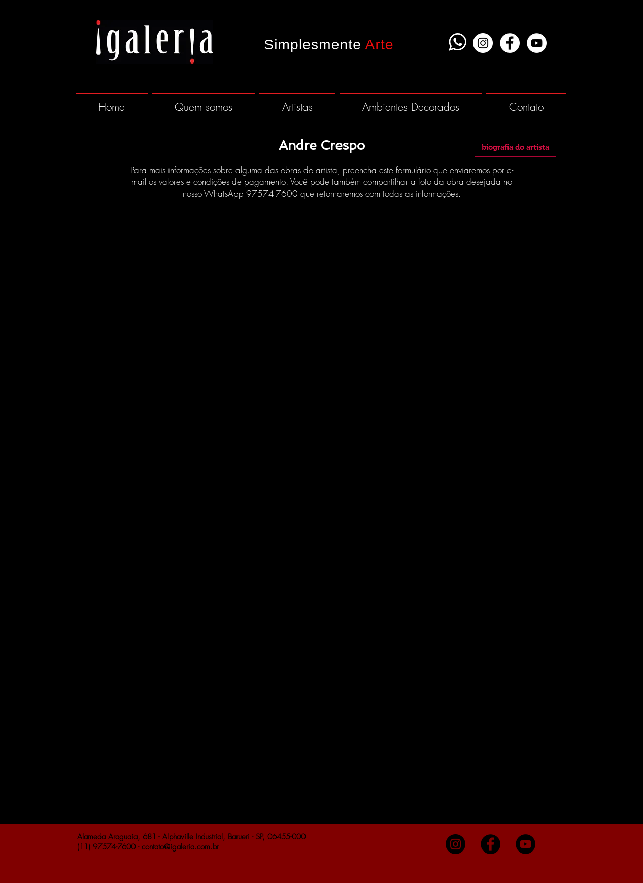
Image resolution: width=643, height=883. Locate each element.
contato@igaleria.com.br (180, 847)
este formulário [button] (405, 170)
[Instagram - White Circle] (483, 43)
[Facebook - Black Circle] (490, 844)
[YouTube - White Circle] (537, 43)
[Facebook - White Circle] (510, 43)
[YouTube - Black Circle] (525, 844)
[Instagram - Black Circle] (455, 844)
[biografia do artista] (515, 147)
